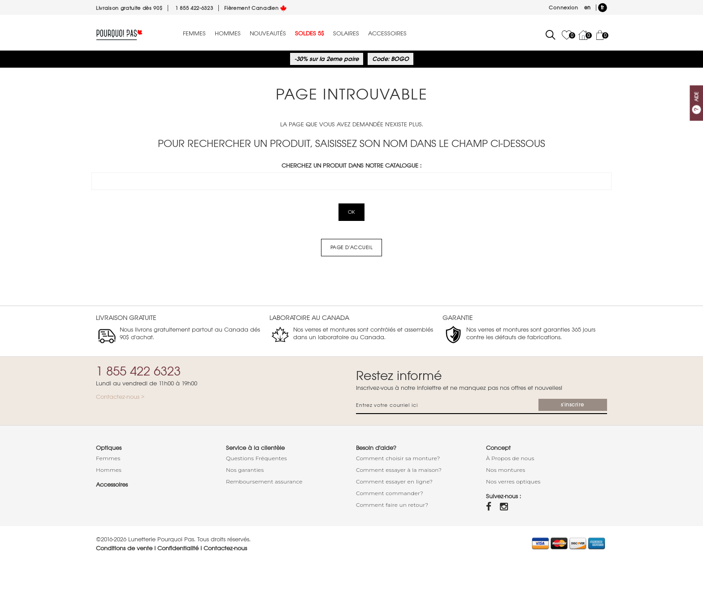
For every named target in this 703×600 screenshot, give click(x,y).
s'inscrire (573, 404)
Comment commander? (389, 493)
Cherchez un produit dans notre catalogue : (351, 165)
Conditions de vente (124, 548)
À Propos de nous (510, 458)
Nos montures (505, 469)
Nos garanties (245, 469)
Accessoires (387, 33)
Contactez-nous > (120, 397)
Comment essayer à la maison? (399, 469)
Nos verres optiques (513, 481)
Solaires (346, 33)
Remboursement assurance (264, 481)
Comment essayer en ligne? (394, 481)
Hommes (228, 33)
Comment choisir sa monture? (398, 458)
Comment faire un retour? (392, 504)
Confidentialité (178, 548)
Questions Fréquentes (256, 458)
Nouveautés (268, 33)
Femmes (194, 33)
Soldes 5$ (309, 33)
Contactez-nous (225, 548)
